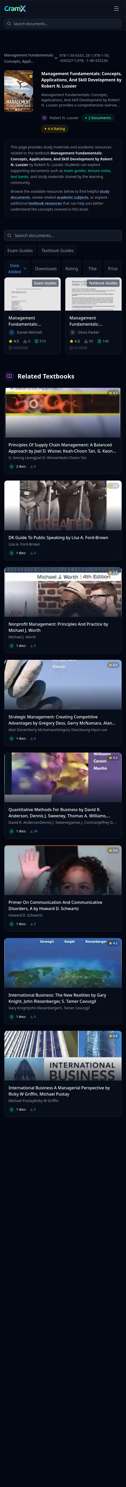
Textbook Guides (58, 250)
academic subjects (72, 197)
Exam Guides (20, 250)
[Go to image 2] (18, 110)
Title (92, 268)
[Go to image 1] (16, 110)
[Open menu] (116, 8)
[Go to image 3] (21, 110)
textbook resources (45, 203)
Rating (72, 268)
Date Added (17, 269)
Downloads (46, 268)
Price (112, 268)
